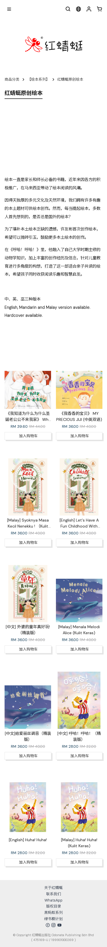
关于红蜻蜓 (53, 887)
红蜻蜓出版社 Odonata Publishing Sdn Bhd (63, 935)
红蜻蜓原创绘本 (70, 79)
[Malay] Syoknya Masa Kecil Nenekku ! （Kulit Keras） (28, 526)
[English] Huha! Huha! (28, 839)
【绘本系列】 (38, 79)
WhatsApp (53, 900)
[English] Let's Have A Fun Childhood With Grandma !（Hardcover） (79, 526)
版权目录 (53, 906)
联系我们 (53, 894)
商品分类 (12, 79)
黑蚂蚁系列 (53, 912)
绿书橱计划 (53, 918)
